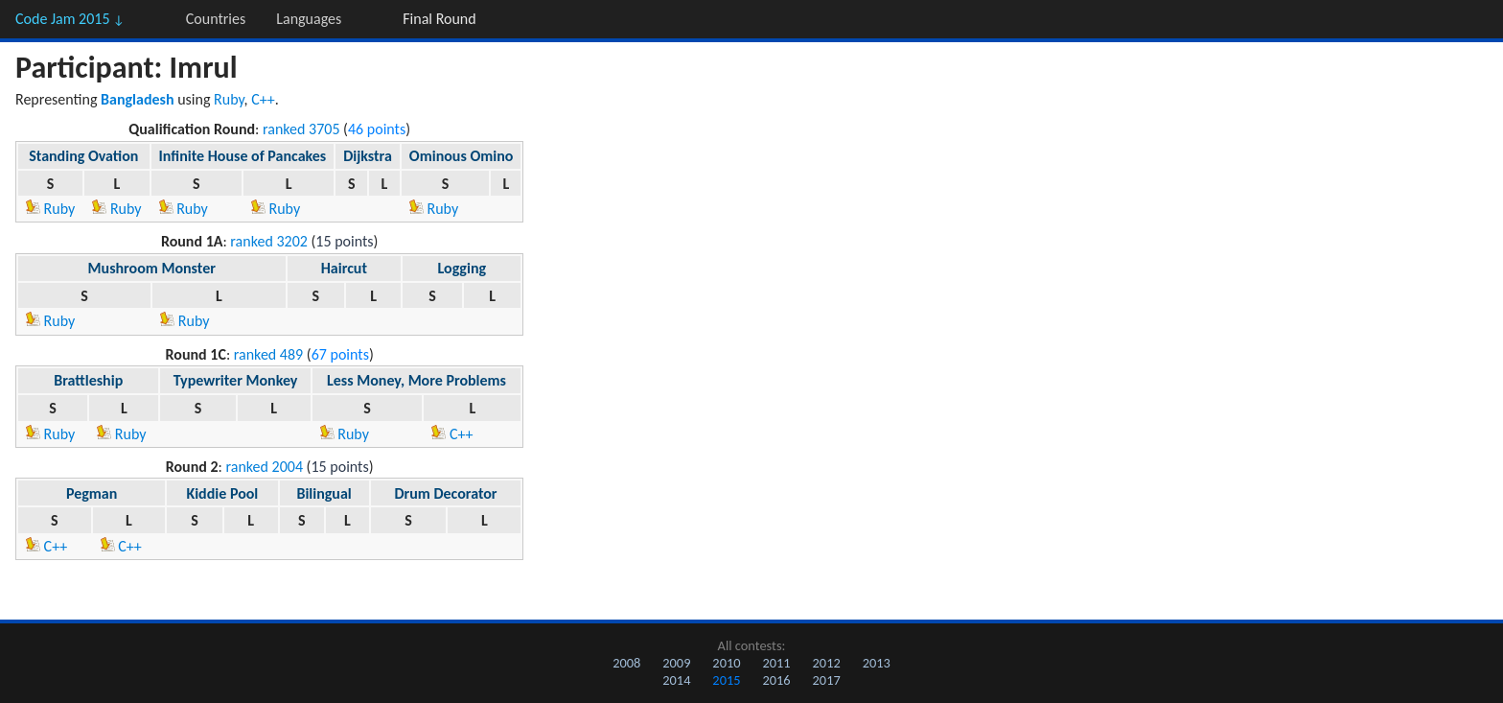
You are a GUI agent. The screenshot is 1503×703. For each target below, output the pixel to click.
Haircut (344, 268)
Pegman (91, 493)
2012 (827, 662)
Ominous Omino (461, 156)
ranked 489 (268, 354)
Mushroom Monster (152, 268)
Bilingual (323, 493)
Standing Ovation (83, 156)
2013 (876, 662)
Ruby (229, 99)
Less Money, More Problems (416, 380)
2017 (827, 680)
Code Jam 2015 (70, 19)
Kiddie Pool (222, 493)
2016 (776, 680)
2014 (676, 680)
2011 (776, 662)
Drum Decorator (445, 493)
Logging (462, 268)
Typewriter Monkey (235, 380)
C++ (263, 99)
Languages (308, 19)
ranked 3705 (301, 129)
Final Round (439, 19)
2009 (676, 662)
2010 (726, 662)
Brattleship (88, 380)
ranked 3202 (269, 241)
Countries (215, 19)
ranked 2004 (265, 466)
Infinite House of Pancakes (243, 156)
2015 (726, 680)
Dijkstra (367, 156)
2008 (626, 662)
